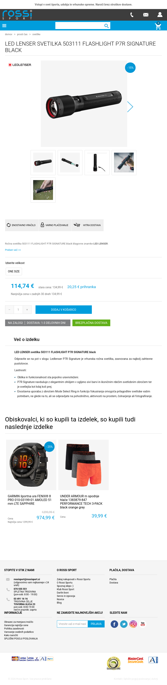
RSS (133, 624)
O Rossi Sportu (64, 582)
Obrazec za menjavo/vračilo (18, 621)
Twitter (124, 624)
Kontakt (118, 678)
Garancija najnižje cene (16, 625)
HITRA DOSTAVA (92, 225)
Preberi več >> (13, 249)
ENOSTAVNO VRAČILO (24, 225)
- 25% (49, 446)
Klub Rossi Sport (65, 589)
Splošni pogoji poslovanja (137, 678)
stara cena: (45, 287)
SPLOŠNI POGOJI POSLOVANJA (21, 638)
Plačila (113, 579)
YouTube (142, 624)
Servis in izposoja (66, 595)
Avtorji (154, 678)
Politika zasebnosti (14, 628)
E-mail (146, 14)
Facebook (114, 624)
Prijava (160, 14)
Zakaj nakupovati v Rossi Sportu (73, 579)
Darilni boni (63, 592)
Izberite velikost (15, 262)
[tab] (26, 340)
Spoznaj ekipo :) (65, 585)
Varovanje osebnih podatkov (19, 631)
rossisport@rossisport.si (27, 579)
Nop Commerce (33, 660)
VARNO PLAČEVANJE (57, 225)
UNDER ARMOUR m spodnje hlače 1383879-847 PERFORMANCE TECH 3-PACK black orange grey (81, 501)
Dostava (114, 582)
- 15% (130, 67)
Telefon (132, 14)
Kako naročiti (11, 635)
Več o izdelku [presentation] (26, 339)
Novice (60, 599)
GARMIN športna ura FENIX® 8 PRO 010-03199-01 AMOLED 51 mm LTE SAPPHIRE (30, 499)
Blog (59, 602)
